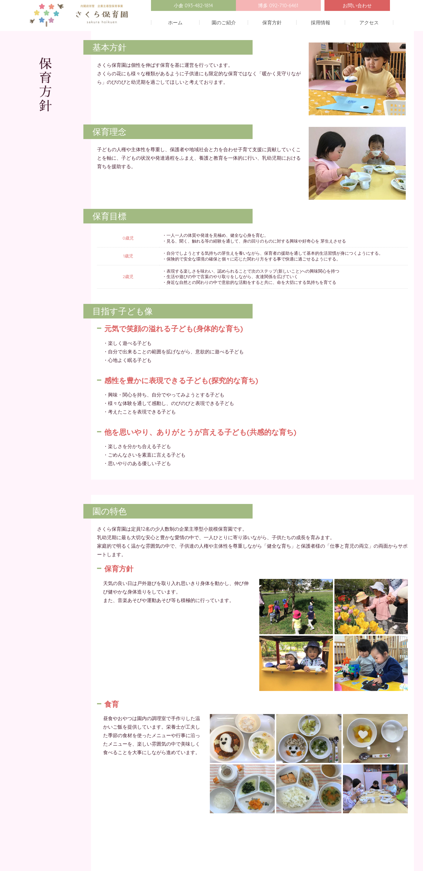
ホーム (175, 22)
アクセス (369, 22)
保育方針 (272, 22)
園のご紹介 (224, 22)
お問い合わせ (357, 5)
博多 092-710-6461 (278, 5)
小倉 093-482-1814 (193, 5)
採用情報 (320, 22)
